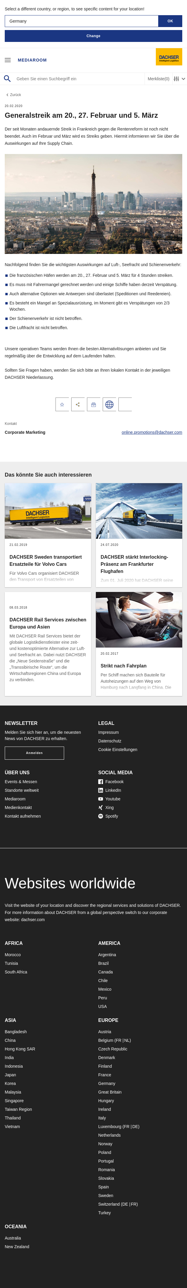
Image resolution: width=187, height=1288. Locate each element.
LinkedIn (109, 790)
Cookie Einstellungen (117, 749)
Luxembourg (109, 1126)
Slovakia (106, 1178)
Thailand (13, 1118)
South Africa (16, 972)
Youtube (109, 799)
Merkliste (158, 79)
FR (118, 1040)
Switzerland (109, 1204)
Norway (105, 1143)
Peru (102, 997)
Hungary (106, 1100)
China (10, 1040)
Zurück (13, 95)
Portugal (106, 1161)
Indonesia (14, 1066)
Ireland (104, 1109)
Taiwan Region (18, 1109)
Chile (103, 980)
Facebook (110, 781)
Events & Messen (21, 781)
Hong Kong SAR (20, 1049)
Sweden (105, 1195)
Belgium (105, 1040)
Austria (104, 1031)
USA (102, 1006)
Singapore (14, 1100)
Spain (103, 1187)
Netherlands (109, 1135)
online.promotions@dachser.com (152, 432)
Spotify (108, 816)
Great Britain (110, 1092)
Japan (10, 1074)
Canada (105, 972)
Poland (104, 1152)
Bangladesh (16, 1031)
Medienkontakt (18, 807)
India (9, 1057)
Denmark (106, 1057)
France (104, 1074)
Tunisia (11, 963)
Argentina (107, 954)
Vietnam (12, 1126)
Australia (13, 1238)
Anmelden (34, 753)
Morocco (13, 954)
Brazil (103, 963)
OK (170, 21)
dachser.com (33, 919)
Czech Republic (112, 1049)
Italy (102, 1118)
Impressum (108, 732)
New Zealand (17, 1246)
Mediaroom (32, 60)
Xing (106, 807)
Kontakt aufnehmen (23, 816)
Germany (106, 1083)
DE (135, 1126)
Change (93, 36)
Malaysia (13, 1092)
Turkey (104, 1212)
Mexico (104, 989)
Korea (10, 1083)
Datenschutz (109, 741)
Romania (106, 1169)
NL (126, 1040)
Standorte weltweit (22, 790)
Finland (105, 1066)
